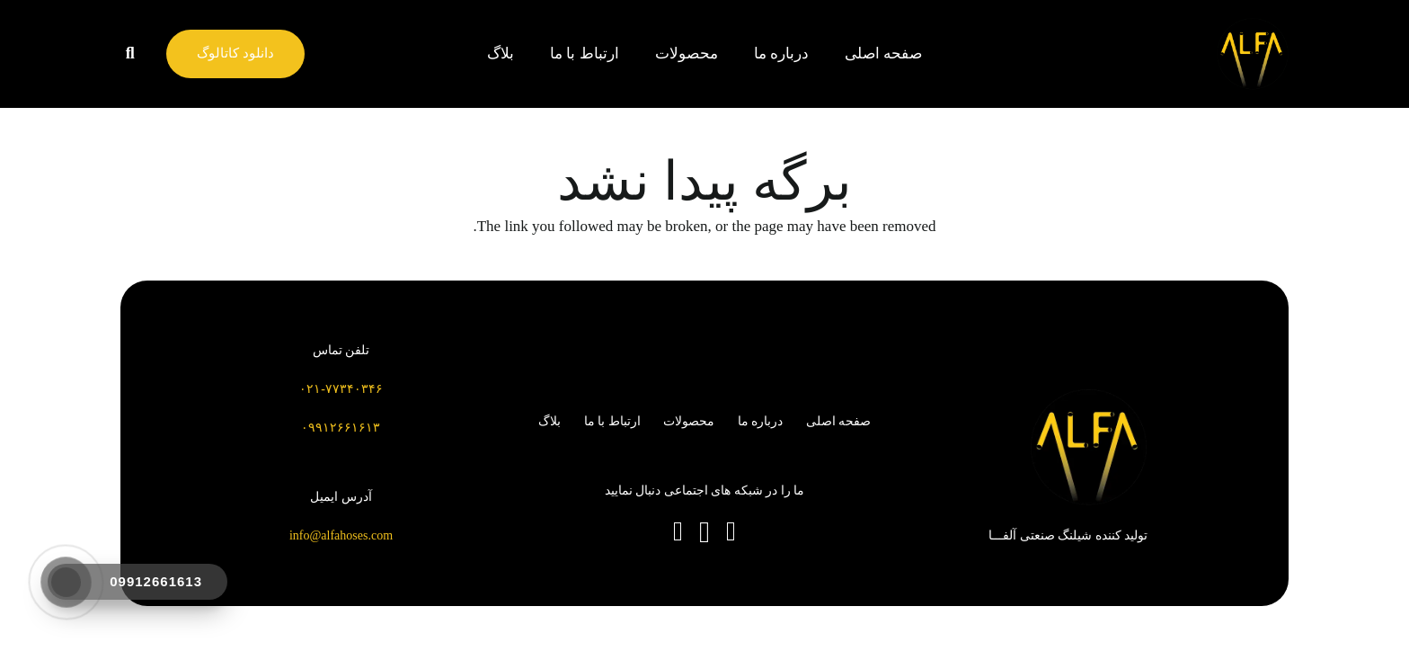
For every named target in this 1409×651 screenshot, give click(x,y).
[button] (130, 54)
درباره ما (761, 421)
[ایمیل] (678, 531)
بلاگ (549, 421)
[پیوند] (1253, 54)
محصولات (688, 421)
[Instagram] (704, 533)
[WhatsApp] (731, 531)
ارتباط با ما (612, 421)
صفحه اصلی (839, 421)
